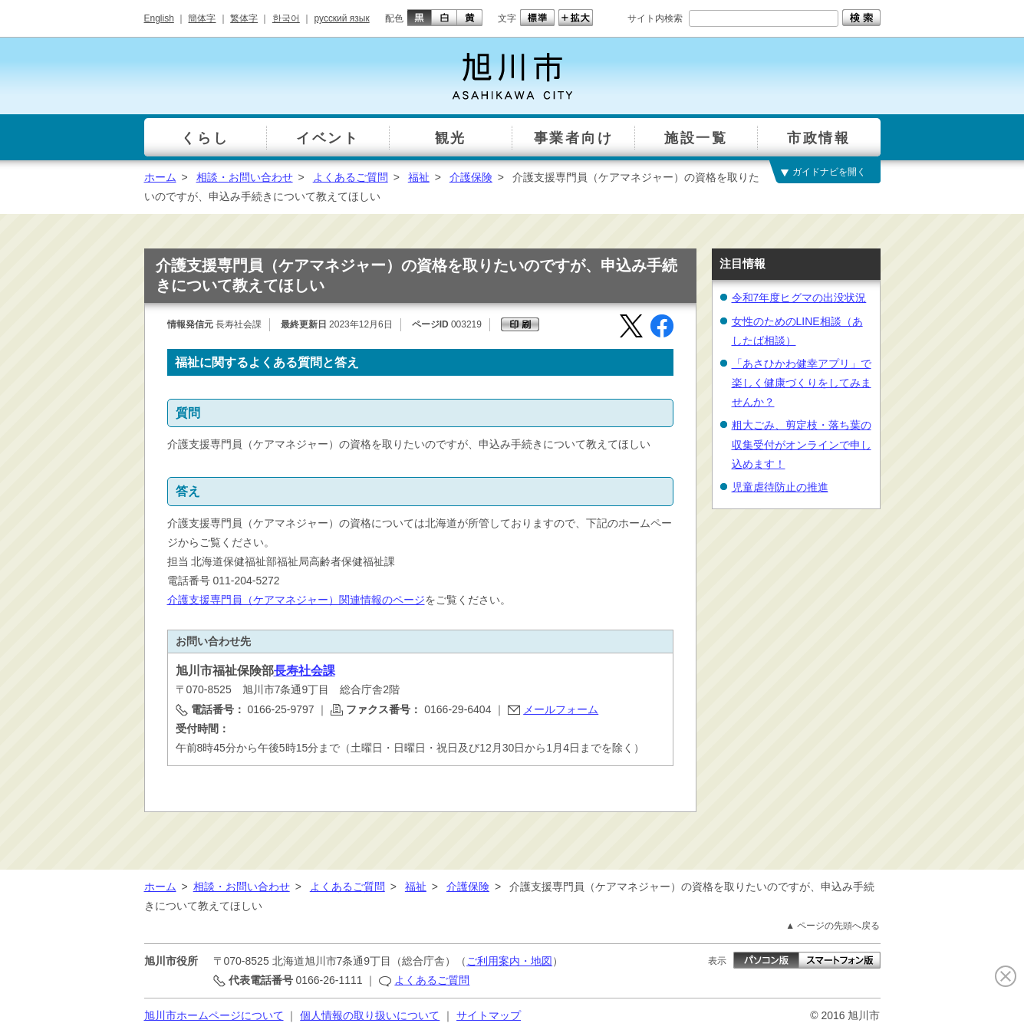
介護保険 (470, 177)
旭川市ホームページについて (214, 1015)
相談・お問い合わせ (244, 177)
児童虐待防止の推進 (780, 487)
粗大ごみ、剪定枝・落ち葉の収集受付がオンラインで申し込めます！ (801, 444)
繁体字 (244, 18)
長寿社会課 (304, 670)
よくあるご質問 (350, 177)
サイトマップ (488, 1015)
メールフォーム (560, 709)
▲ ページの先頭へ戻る (832, 925)
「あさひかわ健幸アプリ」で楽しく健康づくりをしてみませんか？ (801, 382)
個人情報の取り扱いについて (370, 1015)
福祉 (419, 177)
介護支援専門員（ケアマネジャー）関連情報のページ (296, 600)
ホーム (160, 177)
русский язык (342, 18)
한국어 (286, 18)
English (159, 18)
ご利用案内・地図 (509, 961)
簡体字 (202, 18)
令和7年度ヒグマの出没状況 (799, 297)
